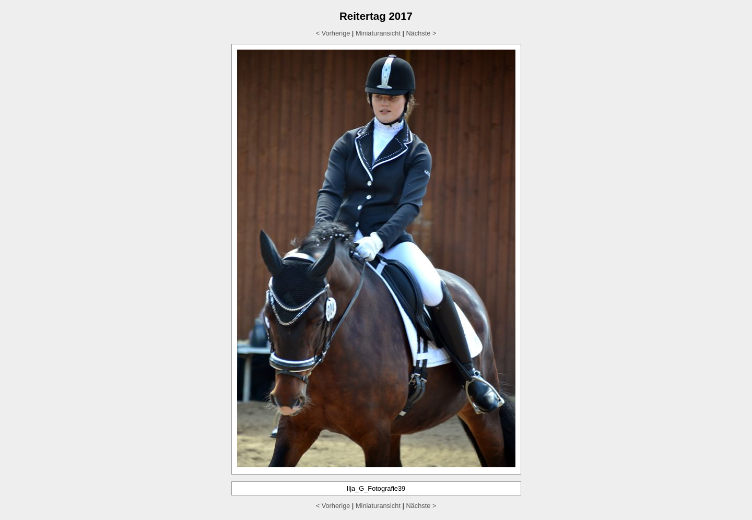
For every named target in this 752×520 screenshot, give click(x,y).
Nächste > (421, 33)
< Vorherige (333, 33)
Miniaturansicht (378, 33)
